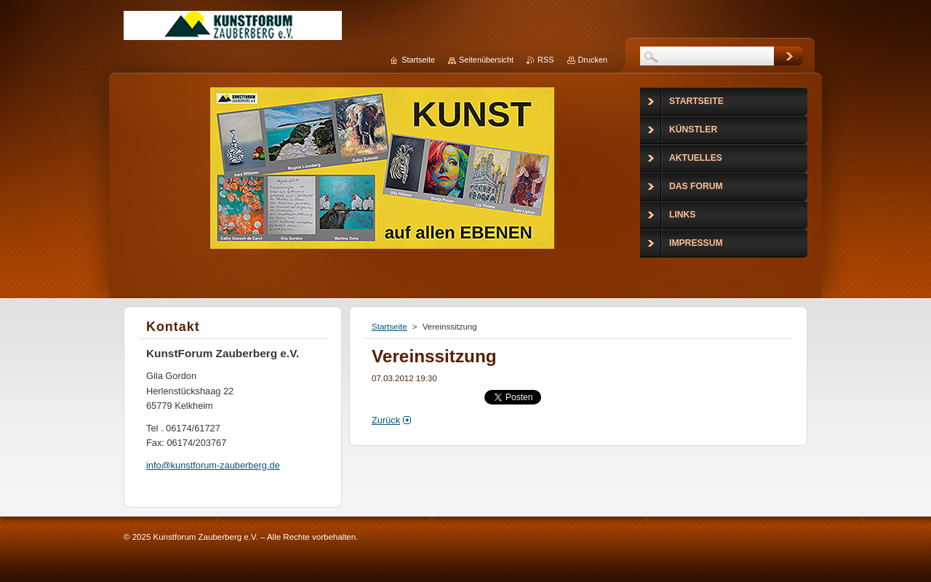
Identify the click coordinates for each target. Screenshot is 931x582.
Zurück (386, 420)
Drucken (593, 59)
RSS (546, 59)
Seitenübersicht (486, 59)
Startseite (389, 326)
